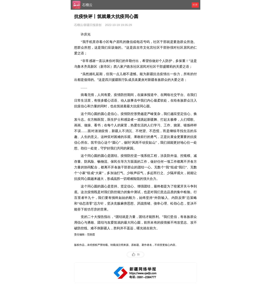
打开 (195, 4)
